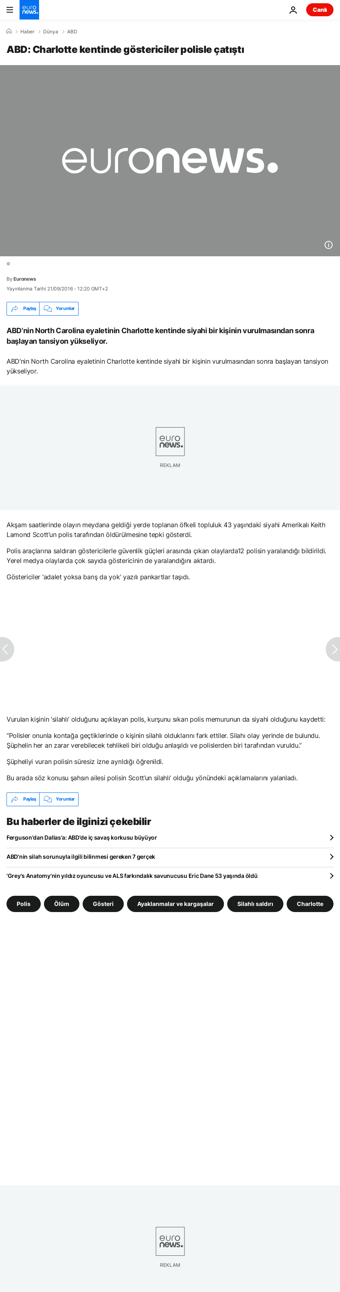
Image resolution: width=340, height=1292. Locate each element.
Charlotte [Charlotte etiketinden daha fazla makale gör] (310, 903)
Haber (27, 31)
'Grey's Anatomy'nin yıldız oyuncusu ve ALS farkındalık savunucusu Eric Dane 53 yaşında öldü (132, 875)
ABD (72, 31)
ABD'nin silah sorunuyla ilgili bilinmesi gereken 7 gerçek (81, 856)
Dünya (50, 31)
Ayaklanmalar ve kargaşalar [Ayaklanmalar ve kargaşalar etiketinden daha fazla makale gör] (175, 903)
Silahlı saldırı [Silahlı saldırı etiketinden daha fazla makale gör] (255, 903)
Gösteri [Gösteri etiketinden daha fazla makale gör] (103, 903)
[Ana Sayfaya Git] (29, 10)
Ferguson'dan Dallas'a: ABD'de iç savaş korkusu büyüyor (82, 837)
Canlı (320, 9)
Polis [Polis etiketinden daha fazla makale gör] (24, 903)
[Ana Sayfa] (9, 31)
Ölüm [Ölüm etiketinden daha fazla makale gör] (61, 903)
